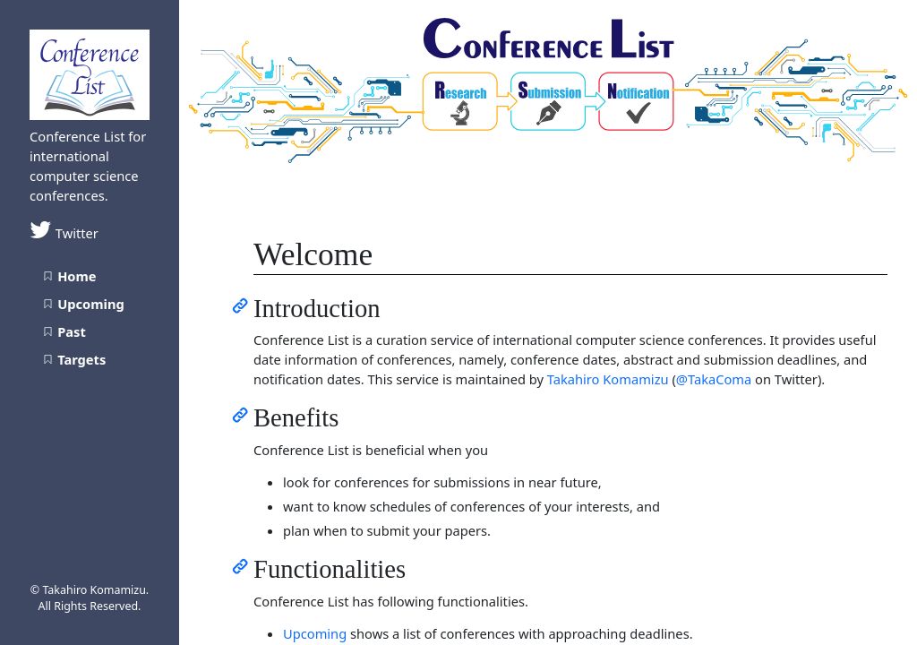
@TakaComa (713, 379)
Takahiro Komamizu (608, 379)
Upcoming (315, 633)
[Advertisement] (89, 523)
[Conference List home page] (90, 73)
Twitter (64, 233)
